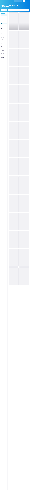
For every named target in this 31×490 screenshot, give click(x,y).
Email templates (3, 3)
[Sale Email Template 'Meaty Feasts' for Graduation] (14, 112)
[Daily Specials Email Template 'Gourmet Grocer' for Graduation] (14, 57)
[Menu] (29, 1)
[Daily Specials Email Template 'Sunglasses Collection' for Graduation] (14, 75)
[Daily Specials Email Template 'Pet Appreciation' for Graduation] (24, 57)
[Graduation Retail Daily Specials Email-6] (24, 75)
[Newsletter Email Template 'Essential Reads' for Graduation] (24, 130)
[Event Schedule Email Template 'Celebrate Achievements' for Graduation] (14, 166)
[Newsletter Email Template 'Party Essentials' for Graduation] (24, 94)
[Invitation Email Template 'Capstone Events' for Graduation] (14, 221)
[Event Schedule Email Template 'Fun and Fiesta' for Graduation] (24, 276)
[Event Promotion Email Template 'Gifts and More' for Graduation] (24, 21)
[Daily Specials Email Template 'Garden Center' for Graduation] (14, 130)
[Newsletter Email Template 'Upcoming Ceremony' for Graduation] (24, 221)
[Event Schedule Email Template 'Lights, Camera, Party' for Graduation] (14, 258)
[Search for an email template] (18, 10)
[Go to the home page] (3, 1)
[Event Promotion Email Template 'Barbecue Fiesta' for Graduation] (14, 203)
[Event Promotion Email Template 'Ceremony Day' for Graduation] (24, 258)
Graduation (7, 3)
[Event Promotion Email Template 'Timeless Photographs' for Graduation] (14, 21)
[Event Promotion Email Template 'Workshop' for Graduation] (14, 276)
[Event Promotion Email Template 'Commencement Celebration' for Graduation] (24, 203)
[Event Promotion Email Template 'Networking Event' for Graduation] (24, 185)
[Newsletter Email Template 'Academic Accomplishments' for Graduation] (24, 239)
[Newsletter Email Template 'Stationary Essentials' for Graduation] (14, 148)
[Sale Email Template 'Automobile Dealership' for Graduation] (14, 39)
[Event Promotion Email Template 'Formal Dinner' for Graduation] (14, 185)
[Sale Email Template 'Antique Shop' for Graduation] (24, 39)
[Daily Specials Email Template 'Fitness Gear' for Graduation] (24, 112)
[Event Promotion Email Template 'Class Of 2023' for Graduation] (14, 239)
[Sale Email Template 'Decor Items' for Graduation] (14, 94)
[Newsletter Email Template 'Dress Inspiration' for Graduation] (24, 148)
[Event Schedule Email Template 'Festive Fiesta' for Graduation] (24, 166)
